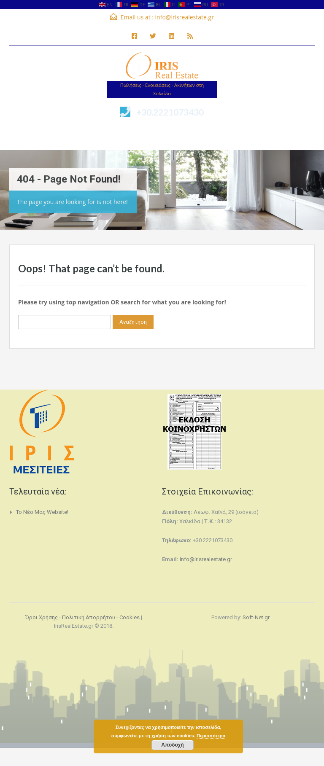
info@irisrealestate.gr (184, 17)
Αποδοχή (172, 745)
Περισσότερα (211, 735)
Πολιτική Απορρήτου (88, 617)
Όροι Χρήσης (41, 617)
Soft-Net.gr (256, 617)
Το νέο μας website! (42, 512)
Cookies (129, 617)
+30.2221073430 (170, 112)
